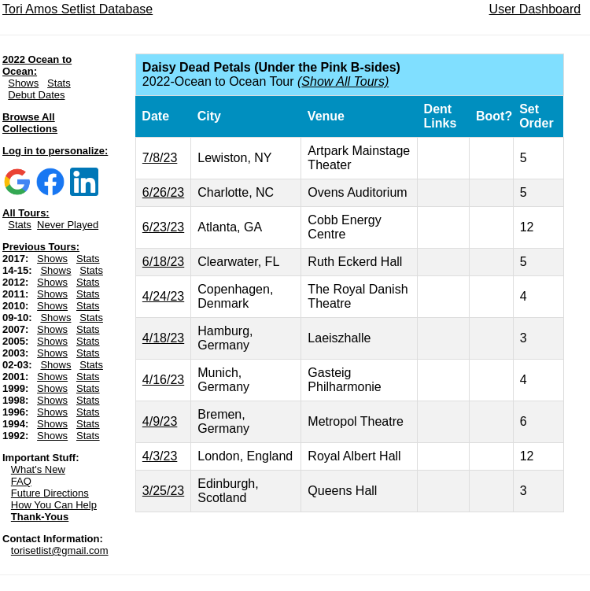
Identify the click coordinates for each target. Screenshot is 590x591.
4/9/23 (159, 421)
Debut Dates (36, 95)
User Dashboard (535, 9)
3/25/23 (163, 490)
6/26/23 (163, 192)
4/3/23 (159, 456)
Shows (23, 83)
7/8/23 (159, 157)
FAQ (21, 481)
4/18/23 (163, 338)
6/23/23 (163, 227)
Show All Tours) (345, 81)
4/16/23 (163, 379)
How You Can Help (54, 505)
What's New (38, 469)
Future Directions (50, 493)
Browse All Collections (29, 123)
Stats (59, 83)
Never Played (67, 225)
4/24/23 (163, 296)
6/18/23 (163, 261)
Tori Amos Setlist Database (77, 9)
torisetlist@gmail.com (60, 550)
